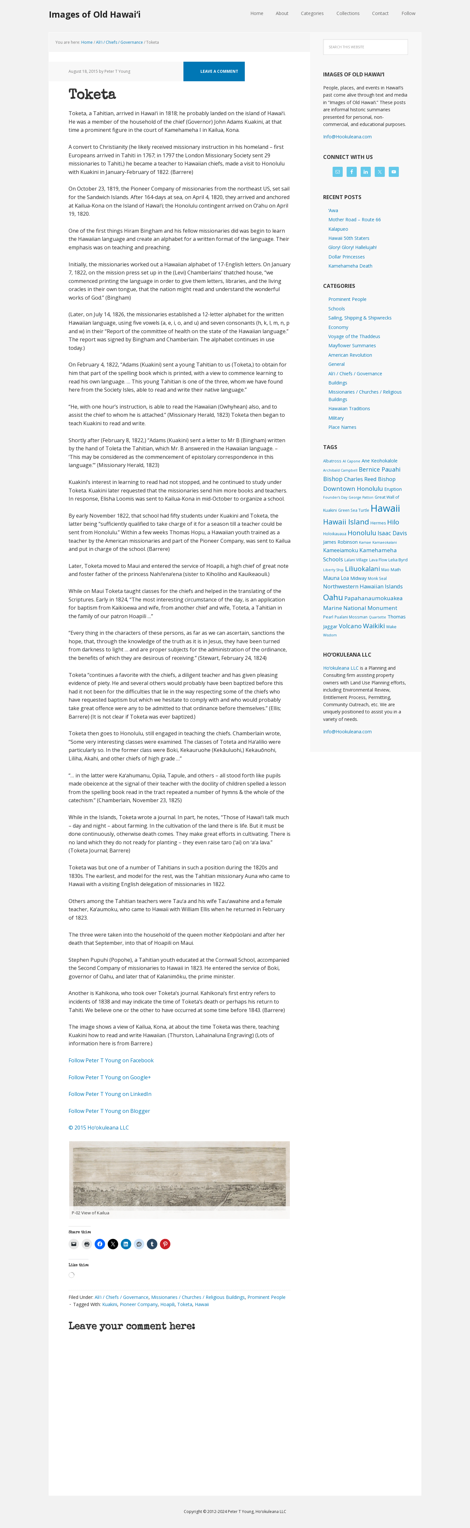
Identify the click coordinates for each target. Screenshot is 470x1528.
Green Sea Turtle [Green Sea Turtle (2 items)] (353, 510)
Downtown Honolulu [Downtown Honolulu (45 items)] (353, 488)
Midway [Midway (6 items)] (358, 578)
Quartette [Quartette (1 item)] (377, 617)
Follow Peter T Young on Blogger (109, 1111)
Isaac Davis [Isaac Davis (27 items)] (392, 533)
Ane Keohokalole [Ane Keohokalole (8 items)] (380, 460)
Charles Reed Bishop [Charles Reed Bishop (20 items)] (370, 479)
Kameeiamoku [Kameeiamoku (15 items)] (340, 550)
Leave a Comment (219, 71)
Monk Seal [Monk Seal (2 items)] (377, 578)
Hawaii (202, 1304)
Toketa (184, 1304)
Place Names (342, 427)
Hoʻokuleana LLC (341, 668)
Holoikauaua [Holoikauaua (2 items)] (334, 533)
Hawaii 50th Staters (348, 238)
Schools (336, 308)
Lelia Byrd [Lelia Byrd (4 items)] (398, 560)
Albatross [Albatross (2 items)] (332, 460)
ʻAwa (333, 210)
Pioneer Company (139, 1304)
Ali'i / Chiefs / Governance (122, 1297)
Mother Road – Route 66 (354, 219)
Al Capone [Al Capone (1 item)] (351, 461)
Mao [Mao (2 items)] (385, 569)
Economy (338, 327)
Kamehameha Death (350, 266)
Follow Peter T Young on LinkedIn (111, 1094)
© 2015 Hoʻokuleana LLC (99, 1127)
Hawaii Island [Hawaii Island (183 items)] (346, 522)
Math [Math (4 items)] (396, 569)
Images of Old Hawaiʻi (95, 14)
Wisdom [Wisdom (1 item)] (330, 635)
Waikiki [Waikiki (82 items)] (374, 625)
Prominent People (266, 1297)
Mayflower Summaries (352, 345)
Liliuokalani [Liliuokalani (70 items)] (362, 568)
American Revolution (350, 355)
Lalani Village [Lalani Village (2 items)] (356, 559)
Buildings (337, 383)
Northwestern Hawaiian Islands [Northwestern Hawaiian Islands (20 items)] (363, 586)
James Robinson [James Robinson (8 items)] (340, 541)
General (336, 364)
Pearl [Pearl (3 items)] (328, 617)
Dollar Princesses (346, 257)
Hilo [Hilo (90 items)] (393, 521)
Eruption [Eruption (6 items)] (393, 489)
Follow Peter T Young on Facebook (112, 1060)
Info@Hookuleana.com (347, 136)
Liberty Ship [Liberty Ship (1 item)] (333, 570)
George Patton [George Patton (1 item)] (361, 497)
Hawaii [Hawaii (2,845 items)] (385, 508)
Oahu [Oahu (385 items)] (333, 597)
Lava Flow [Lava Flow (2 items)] (378, 559)
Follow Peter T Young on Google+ (110, 1077)
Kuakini (109, 1304)
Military (336, 418)
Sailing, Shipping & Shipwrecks (360, 318)
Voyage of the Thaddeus (354, 336)
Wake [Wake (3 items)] (391, 627)
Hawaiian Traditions (349, 408)
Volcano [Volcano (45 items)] (350, 626)
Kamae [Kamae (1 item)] (365, 542)
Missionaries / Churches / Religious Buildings (198, 1297)
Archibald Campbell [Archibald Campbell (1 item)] (340, 470)
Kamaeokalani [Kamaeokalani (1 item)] (384, 542)
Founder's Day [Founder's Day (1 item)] (335, 497)
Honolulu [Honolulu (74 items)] (362, 532)
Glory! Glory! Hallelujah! (352, 247)
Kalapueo (338, 229)
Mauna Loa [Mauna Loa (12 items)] (336, 578)
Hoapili (167, 1304)
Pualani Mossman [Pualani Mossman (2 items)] (351, 616)
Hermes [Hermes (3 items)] (378, 523)
